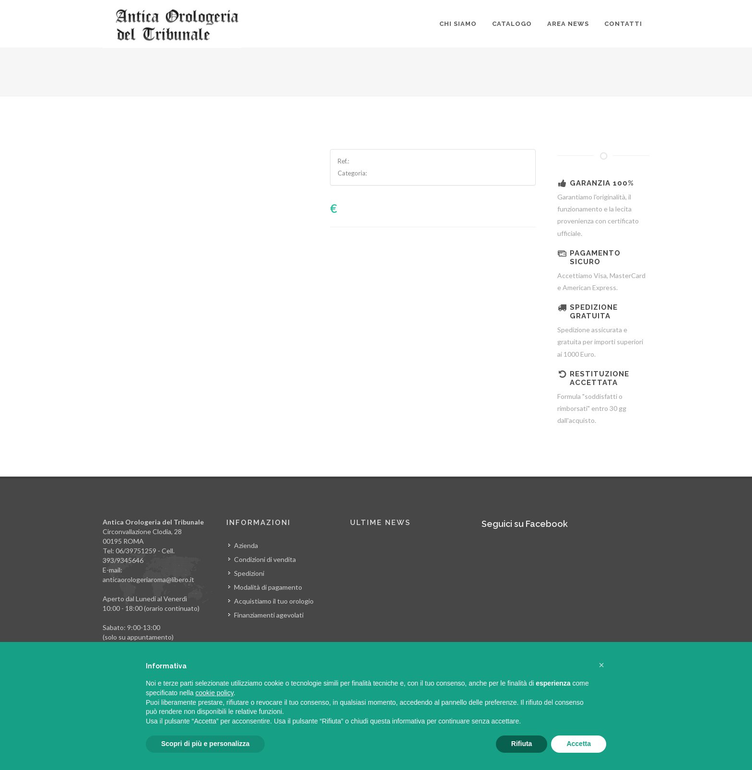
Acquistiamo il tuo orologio (274, 601)
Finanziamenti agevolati (269, 615)
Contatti (623, 23)
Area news (568, 23)
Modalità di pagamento (268, 587)
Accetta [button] (578, 743)
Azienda (246, 545)
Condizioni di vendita (265, 559)
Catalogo (512, 23)
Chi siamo (458, 23)
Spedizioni (249, 573)
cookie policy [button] (215, 693)
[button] (601, 665)
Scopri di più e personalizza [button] (205, 743)
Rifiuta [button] (521, 743)
